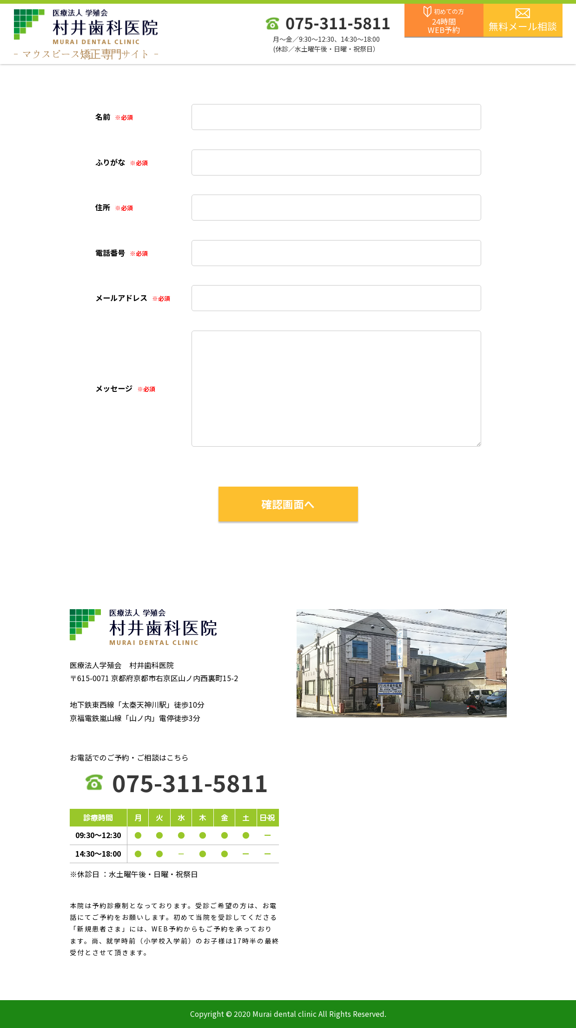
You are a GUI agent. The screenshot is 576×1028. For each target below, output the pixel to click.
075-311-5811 (338, 22)
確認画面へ (288, 503)
